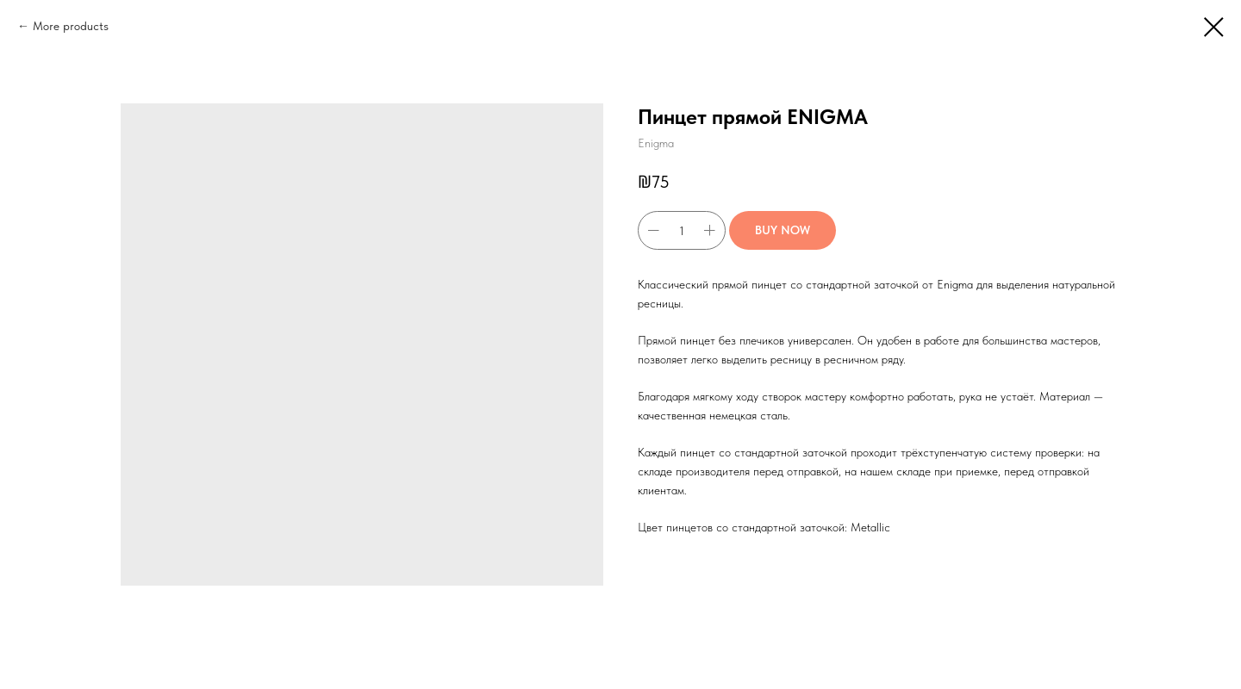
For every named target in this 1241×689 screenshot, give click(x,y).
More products (71, 26)
